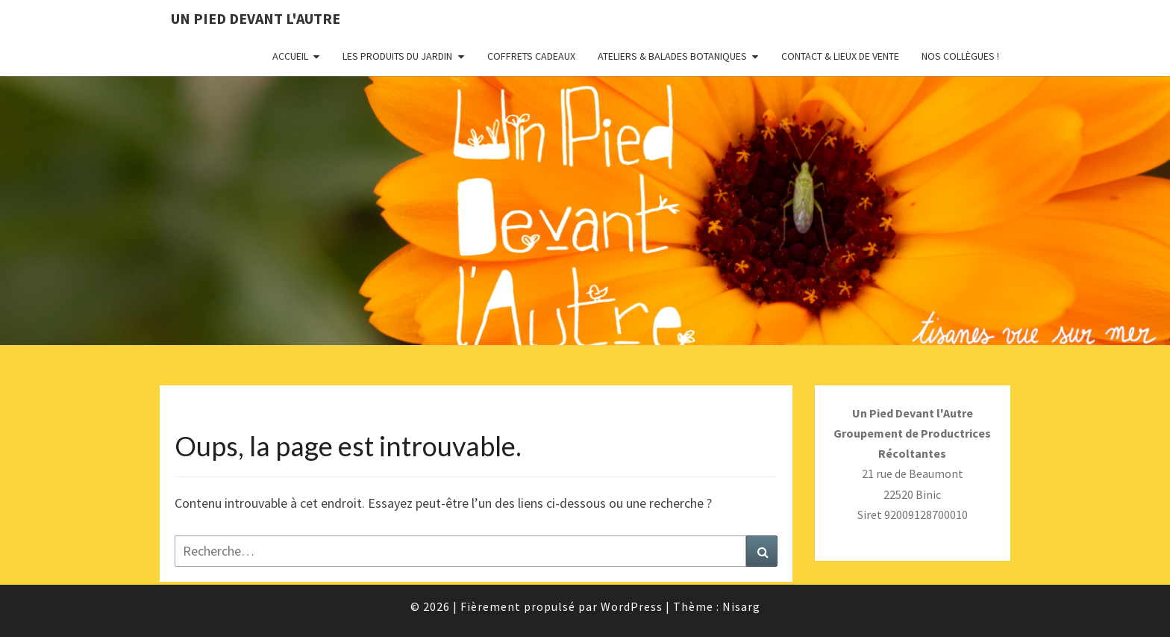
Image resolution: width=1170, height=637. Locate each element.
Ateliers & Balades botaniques (672, 56)
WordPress (632, 606)
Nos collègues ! (960, 56)
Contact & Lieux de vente (840, 56)
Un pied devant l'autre (255, 18)
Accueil (290, 56)
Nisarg (741, 606)
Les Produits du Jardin (397, 56)
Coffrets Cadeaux (531, 56)
